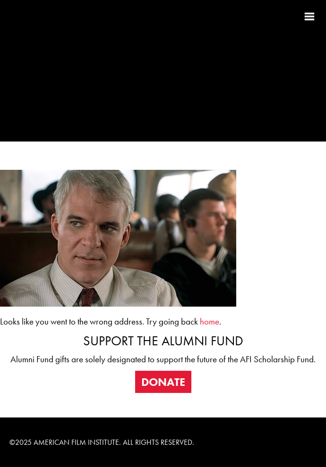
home (209, 321)
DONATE (163, 382)
